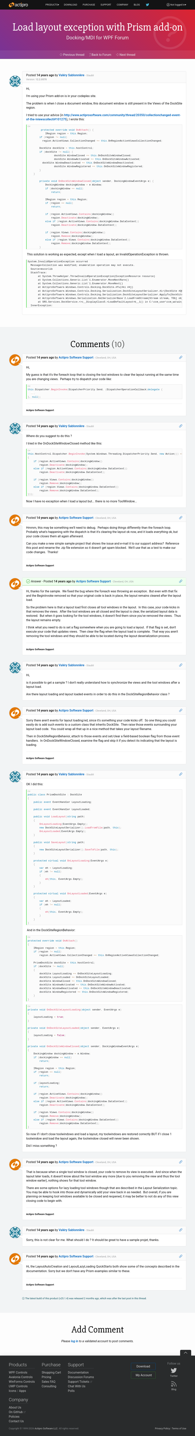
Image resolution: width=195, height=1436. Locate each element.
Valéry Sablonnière (72, 75)
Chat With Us (76, 1386)
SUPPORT (106, 4)
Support (76, 1364)
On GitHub (17, 1412)
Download (143, 1366)
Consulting (49, 1386)
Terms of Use (179, 1428)
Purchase (51, 1364)
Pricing (46, 1377)
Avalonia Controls (21, 1377)
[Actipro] (18, 5)
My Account (144, 1375)
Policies (14, 1416)
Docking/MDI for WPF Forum (97, 37)
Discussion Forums (81, 1377)
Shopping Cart (51, 1372)
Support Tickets (80, 1381)
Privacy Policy (162, 1428)
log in (74, 1341)
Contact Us (16, 1421)
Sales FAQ (49, 1381)
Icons (12, 1391)
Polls (71, 1391)
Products (18, 1364)
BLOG (137, 4)
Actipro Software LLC (46, 1428)
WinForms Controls (22, 1381)
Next (125, 55)
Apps (22, 1391)
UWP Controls (18, 1386)
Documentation (78, 1372)
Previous (72, 55)
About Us (15, 1407)
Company (18, 1399)
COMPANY (122, 4)
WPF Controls (18, 1372)
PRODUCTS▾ (52, 4)
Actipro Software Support (76, 357)
